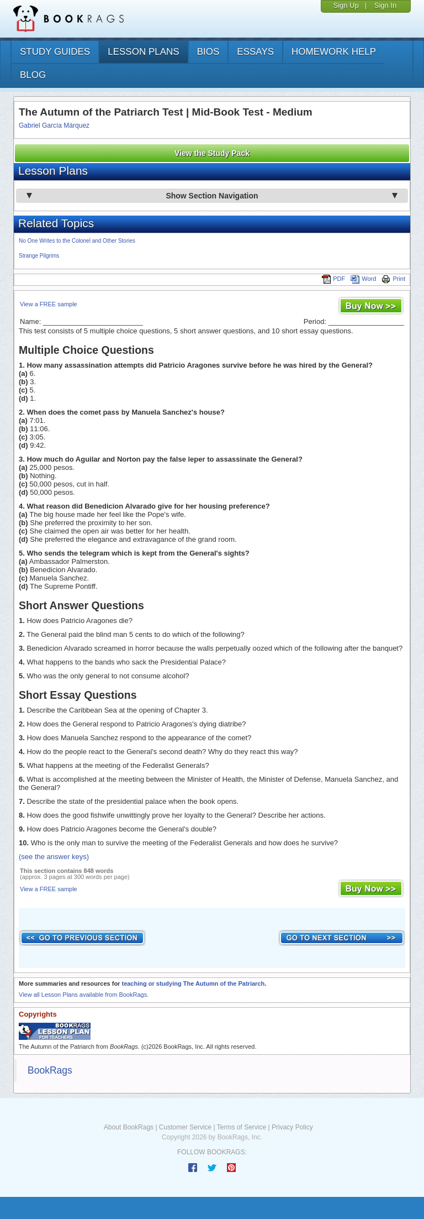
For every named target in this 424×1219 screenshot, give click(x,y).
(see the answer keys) (54, 856)
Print (393, 278)
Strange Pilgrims (39, 256)
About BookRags (128, 1127)
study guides (55, 51)
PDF (333, 278)
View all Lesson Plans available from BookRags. (84, 994)
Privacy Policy (292, 1127)
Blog (33, 75)
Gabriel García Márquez (54, 125)
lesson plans (143, 51)
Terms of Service (241, 1127)
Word (363, 278)
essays (255, 51)
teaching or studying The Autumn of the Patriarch (192, 983)
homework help (334, 51)
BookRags (50, 1070)
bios (208, 51)
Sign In (385, 5)
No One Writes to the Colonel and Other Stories (77, 241)
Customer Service (185, 1127)
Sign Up (345, 5)
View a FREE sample (48, 304)
